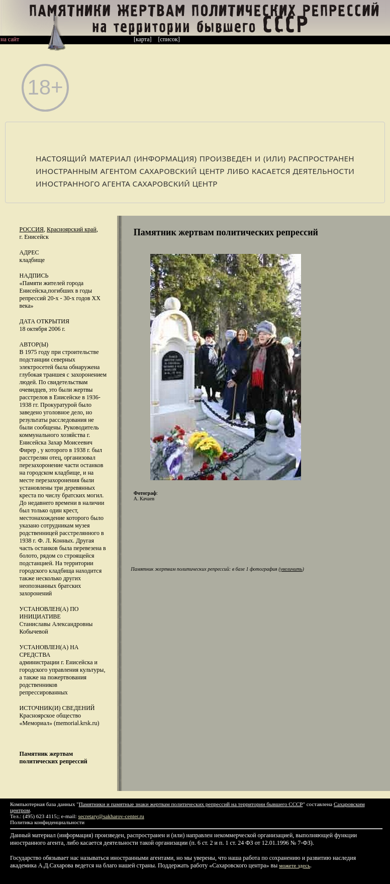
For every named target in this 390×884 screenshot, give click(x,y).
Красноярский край (71, 229)
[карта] (143, 39)
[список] (169, 39)
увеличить (291, 569)
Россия (32, 229)
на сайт (10, 39)
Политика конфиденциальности (47, 822)
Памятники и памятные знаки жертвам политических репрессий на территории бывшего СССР (191, 804)
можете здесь (294, 865)
